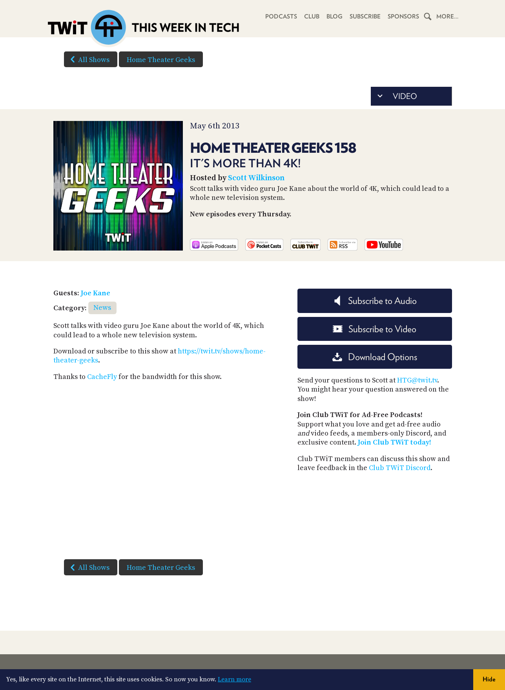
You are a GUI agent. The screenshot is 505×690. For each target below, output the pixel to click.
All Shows (88, 59)
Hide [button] (489, 679)
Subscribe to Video (374, 329)
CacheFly (102, 376)
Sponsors (403, 16)
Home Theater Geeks (161, 59)
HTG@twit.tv (417, 380)
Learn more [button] (234, 679)
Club (311, 16)
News (102, 307)
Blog (334, 16)
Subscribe (365, 16)
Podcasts (281, 16)
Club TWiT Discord (399, 467)
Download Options (374, 356)
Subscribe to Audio (374, 300)
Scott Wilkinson (256, 178)
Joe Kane (95, 293)
